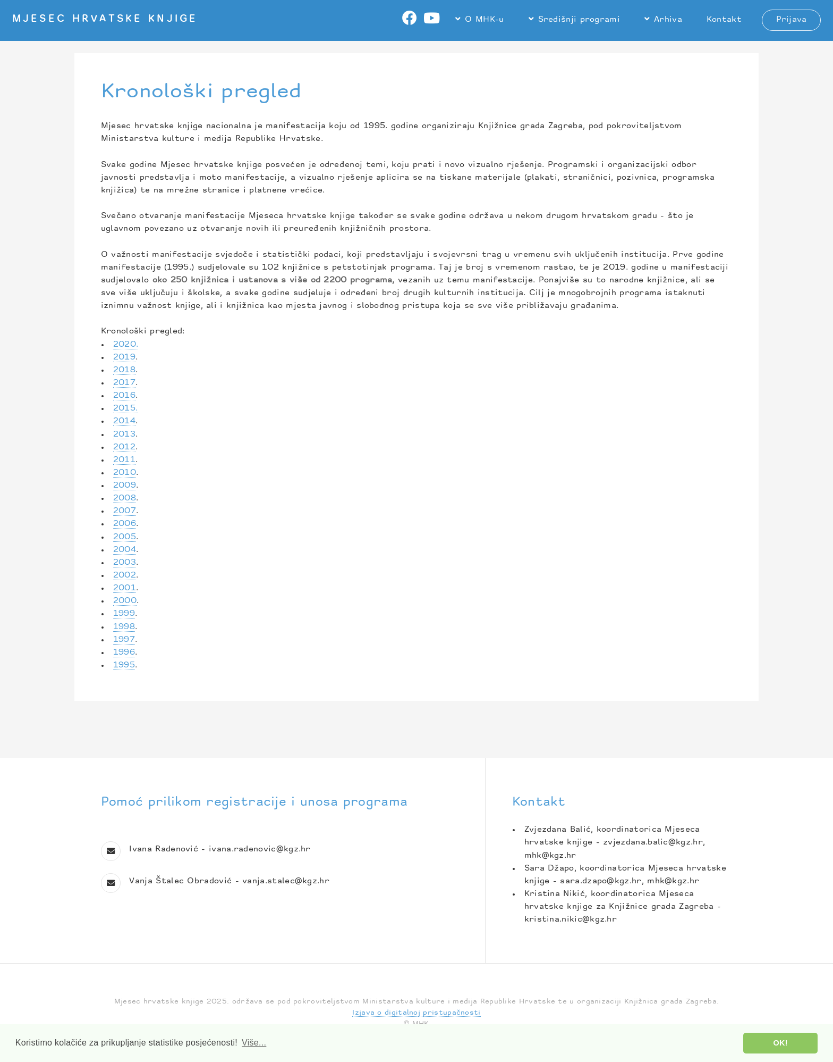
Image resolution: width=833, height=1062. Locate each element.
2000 (125, 601)
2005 (124, 537)
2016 (124, 396)
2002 (124, 576)
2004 (124, 550)
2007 (124, 511)
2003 (124, 563)
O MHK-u (484, 20)
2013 (124, 435)
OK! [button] (781, 1043)
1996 (124, 653)
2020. (126, 345)
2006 (124, 524)
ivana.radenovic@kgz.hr (260, 850)
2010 (124, 473)
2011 (124, 460)
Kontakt (724, 20)
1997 (124, 640)
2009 (124, 486)
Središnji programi (579, 20)
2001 (124, 588)
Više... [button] (254, 1042)
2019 (124, 358)
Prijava (791, 20)
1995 (124, 666)
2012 (124, 447)
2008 (124, 499)
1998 (124, 627)
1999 (124, 614)
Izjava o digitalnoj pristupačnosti (416, 1012)
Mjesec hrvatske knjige (105, 19)
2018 (124, 370)
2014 (124, 421)
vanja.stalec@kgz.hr (285, 881)
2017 (124, 383)
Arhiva (668, 20)
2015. (125, 409)
